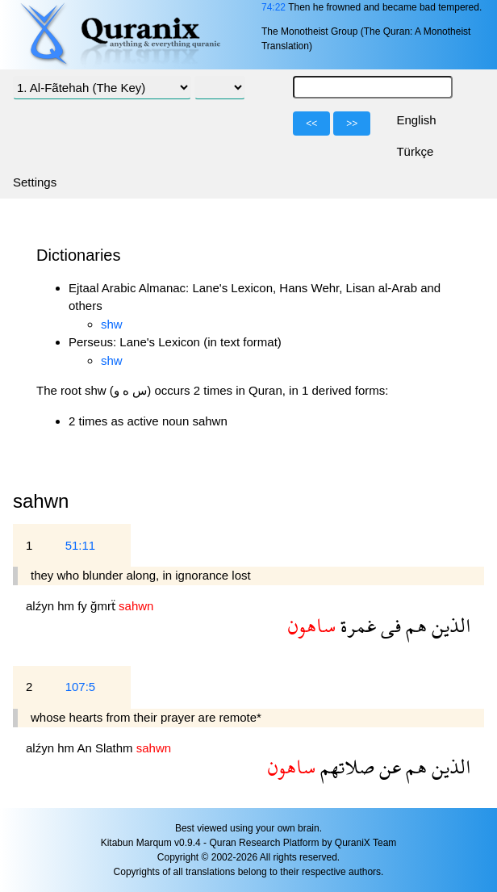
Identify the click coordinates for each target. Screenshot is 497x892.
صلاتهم (344, 766)
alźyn (41, 606)
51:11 (80, 545)
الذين (449, 625)
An (86, 748)
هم (414, 625)
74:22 (273, 7)
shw (112, 324)
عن (387, 766)
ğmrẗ (104, 606)
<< (311, 123)
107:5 (80, 686)
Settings (34, 182)
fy (83, 606)
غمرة (356, 625)
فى (388, 625)
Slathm (115, 748)
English (416, 120)
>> (351, 123)
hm (67, 606)
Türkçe (414, 151)
